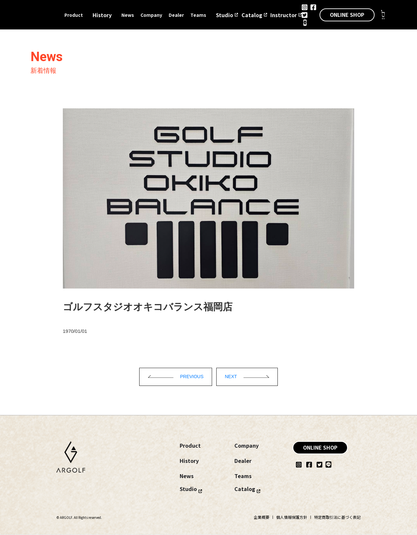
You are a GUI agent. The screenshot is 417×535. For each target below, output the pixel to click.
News (127, 15)
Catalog (252, 15)
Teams (198, 15)
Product (73, 15)
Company (151, 15)
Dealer (176, 15)
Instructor (283, 15)
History (102, 15)
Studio (224, 15)
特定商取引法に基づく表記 (337, 517)
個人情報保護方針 (291, 517)
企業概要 (261, 517)
